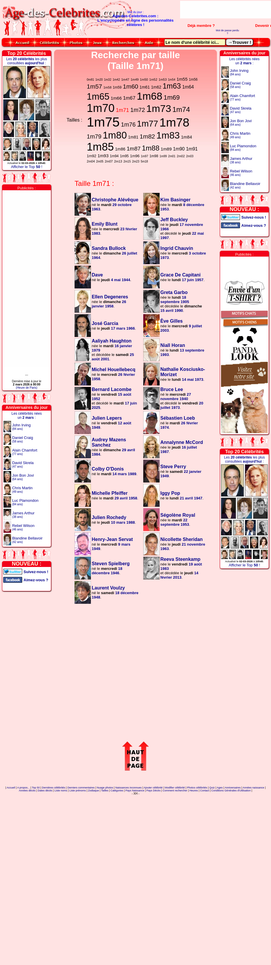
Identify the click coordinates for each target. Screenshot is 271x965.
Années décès (27, 790)
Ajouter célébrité (153, 787)
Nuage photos (105, 787)
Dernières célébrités (53, 787)
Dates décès (45, 790)
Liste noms (60, 790)
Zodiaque (93, 790)
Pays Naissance (134, 790)
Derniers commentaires (81, 787)
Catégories (117, 790)
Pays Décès (153, 790)
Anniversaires (233, 787)
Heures (193, 790)
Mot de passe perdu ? (227, 32)
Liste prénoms (77, 790)
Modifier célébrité (175, 787)
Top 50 (36, 787)
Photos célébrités (197, 787)
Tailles (104, 790)
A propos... (23, 787)
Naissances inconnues (128, 787)
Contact (204, 790)
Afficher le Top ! (26, 167)
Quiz (212, 787)
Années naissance (253, 787)
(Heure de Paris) (26, 387)
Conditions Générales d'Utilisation (231, 790)
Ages (220, 787)
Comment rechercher (175, 790)
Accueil (11, 787)
